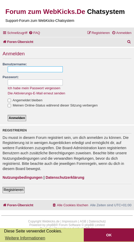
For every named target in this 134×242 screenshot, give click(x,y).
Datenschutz (97, 221)
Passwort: (11, 77)
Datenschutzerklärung (65, 177)
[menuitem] (34, 33)
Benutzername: (15, 64)
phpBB (51, 225)
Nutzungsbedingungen (23, 177)
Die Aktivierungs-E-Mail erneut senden (36, 93)
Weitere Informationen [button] (25, 238)
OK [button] (109, 235)
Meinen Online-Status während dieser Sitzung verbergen (53, 105)
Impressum (69, 221)
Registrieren (14, 190)
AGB (83, 221)
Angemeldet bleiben (25, 100)
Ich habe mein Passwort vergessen (34, 88)
